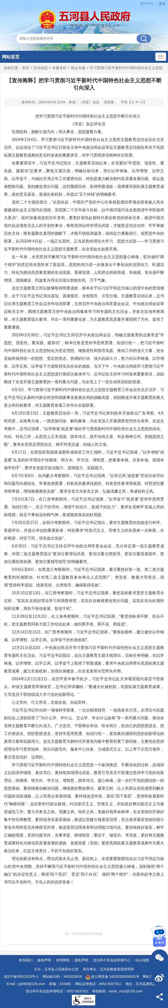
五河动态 (40, 68)
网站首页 (10, 56)
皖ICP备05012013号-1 (21, 976)
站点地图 (142, 960)
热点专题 (78, 68)
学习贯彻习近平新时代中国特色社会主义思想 (126, 68)
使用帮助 (63, 960)
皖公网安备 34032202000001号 (112, 977)
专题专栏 (59, 68)
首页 (25, 68)
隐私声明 (81, 960)
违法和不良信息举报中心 (112, 960)
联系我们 (26, 960)
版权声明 (44, 960)
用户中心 (147, 4)
